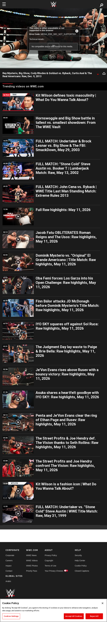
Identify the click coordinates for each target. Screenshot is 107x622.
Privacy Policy (51, 555)
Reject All (94, 616)
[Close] (102, 603)
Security (78, 555)
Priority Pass (31, 571)
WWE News (31, 555)
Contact (9, 571)
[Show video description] (98, 73)
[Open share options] (104, 73)
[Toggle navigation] (4, 4)
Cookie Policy (81, 566)
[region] (53, 610)
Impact (8, 566)
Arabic (8, 581)
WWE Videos (32, 560)
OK (53, 46)
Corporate (10, 555)
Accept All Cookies (73, 616)
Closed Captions (82, 571)
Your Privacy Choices (54, 571)
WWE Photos (32, 566)
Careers (9, 560)
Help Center (80, 560)
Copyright (49, 560)
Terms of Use (50, 566)
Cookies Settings (11, 616)
